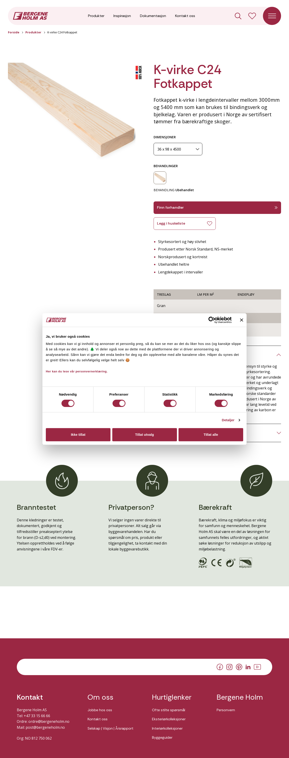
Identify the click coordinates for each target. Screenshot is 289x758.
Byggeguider (162, 737)
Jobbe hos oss (100, 710)
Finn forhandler (217, 207)
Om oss (100, 697)
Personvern (226, 710)
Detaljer (228, 420)
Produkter (96, 15)
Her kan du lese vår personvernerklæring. (77, 371)
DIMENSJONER (165, 137)
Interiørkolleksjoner (167, 728)
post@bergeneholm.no (45, 727)
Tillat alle (211, 434)
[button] (71, 115)
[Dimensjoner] (178, 149)
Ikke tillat (78, 434)
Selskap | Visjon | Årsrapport (110, 728)
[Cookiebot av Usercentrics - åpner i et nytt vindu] (212, 320)
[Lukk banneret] (241, 320)
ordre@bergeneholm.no (48, 721)
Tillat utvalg (144, 434)
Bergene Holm (240, 697)
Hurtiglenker (171, 697)
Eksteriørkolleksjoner (169, 719)
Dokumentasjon (153, 15)
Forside (13, 32)
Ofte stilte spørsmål (168, 710)
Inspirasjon (122, 15)
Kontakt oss (185, 15)
